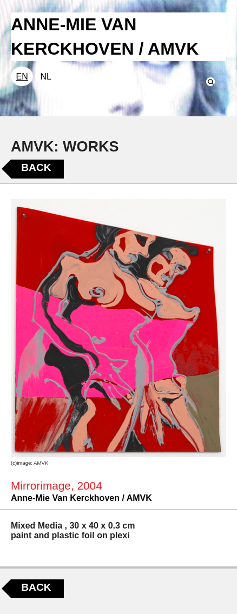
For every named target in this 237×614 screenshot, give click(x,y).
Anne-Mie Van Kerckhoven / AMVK (81, 498)
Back (36, 167)
